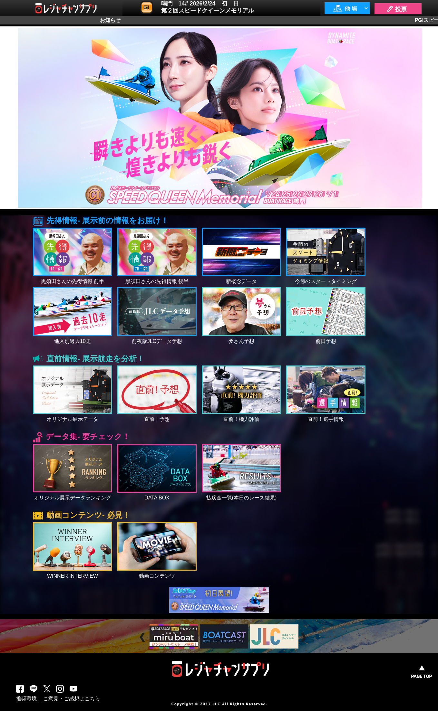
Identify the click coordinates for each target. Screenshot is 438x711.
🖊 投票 (396, 9)
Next (304, 637)
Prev (143, 637)
